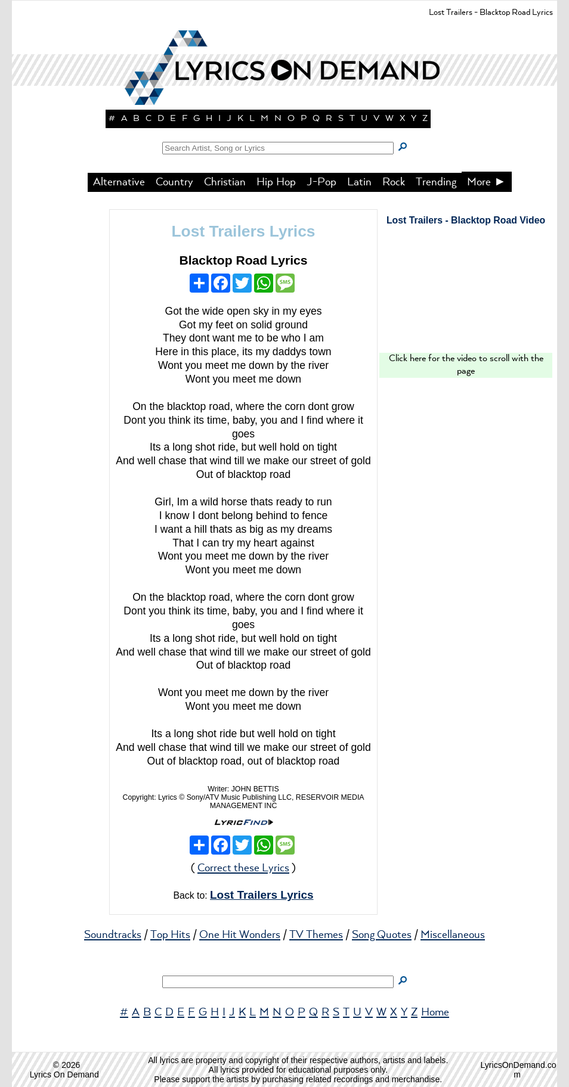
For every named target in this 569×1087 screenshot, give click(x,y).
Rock (393, 182)
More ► (486, 182)
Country (174, 182)
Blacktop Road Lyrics (243, 260)
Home (435, 1012)
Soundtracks (112, 935)
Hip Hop (276, 182)
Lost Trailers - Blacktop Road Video (465, 220)
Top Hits (170, 935)
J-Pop (321, 182)
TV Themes (316, 935)
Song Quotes (382, 935)
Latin (359, 182)
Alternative (119, 182)
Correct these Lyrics (243, 868)
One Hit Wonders (239, 935)
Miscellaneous (452, 935)
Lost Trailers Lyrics (243, 231)
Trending (436, 182)
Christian (225, 182)
